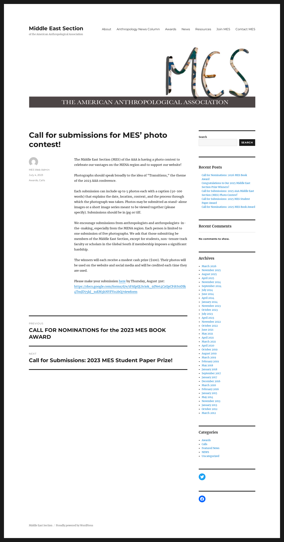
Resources (203, 29)
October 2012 (209, 409)
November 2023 (211, 306)
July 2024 (207, 290)
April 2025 (208, 278)
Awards (170, 29)
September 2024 (211, 286)
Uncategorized (210, 456)
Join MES (223, 29)
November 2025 (211, 270)
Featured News (210, 448)
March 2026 (209, 266)
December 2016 (211, 381)
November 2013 (211, 401)
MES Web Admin (39, 169)
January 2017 (209, 377)
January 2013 (209, 405)
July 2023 (207, 313)
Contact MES (245, 29)
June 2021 (207, 329)
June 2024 (208, 294)
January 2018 (209, 369)
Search (203, 137)
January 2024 (210, 302)
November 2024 (211, 282)
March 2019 (209, 357)
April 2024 (208, 298)
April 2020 (208, 345)
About (106, 29)
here (122, 281)
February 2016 (210, 389)
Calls (42, 180)
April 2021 (208, 337)
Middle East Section (56, 28)
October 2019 (210, 349)
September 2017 (211, 373)
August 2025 (209, 274)
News (186, 29)
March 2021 (209, 341)
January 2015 (209, 393)
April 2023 (208, 317)
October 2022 (210, 325)
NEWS (205, 452)
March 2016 (209, 385)
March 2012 (209, 413)
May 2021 (207, 333)
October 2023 (210, 310)
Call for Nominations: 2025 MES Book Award (228, 207)
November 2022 (211, 321)
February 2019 (210, 361)
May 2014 (207, 397)
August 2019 (209, 353)
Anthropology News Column (138, 29)
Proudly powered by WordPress (74, 525)
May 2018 (207, 365)
